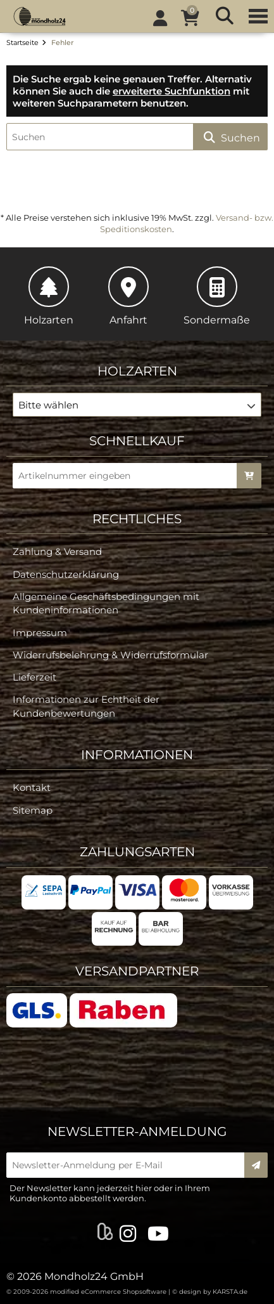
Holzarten (48, 296)
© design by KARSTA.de (209, 1292)
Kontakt (32, 787)
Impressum (40, 633)
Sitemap (33, 810)
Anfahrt (128, 296)
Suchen (230, 137)
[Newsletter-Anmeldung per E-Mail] (129, 1165)
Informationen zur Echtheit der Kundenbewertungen (86, 706)
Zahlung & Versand (57, 551)
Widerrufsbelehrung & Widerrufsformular (110, 655)
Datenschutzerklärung (66, 574)
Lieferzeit (34, 677)
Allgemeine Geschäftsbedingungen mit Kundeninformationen (106, 603)
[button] (137, 405)
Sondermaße (217, 296)
